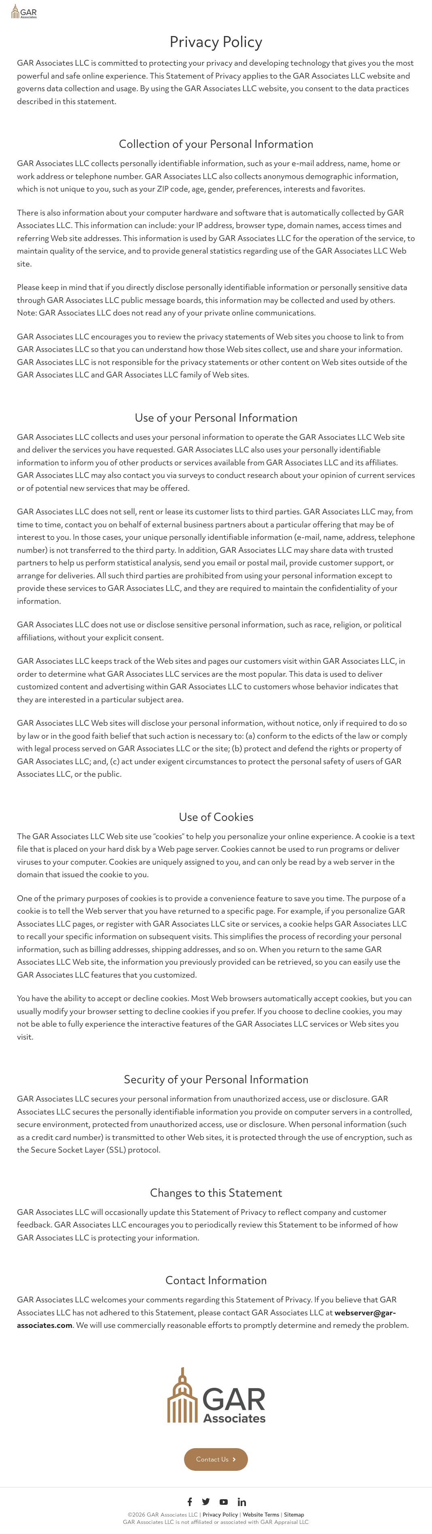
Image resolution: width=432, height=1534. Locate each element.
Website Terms (261, 1514)
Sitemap (294, 1514)
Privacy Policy (220, 1514)
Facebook (190, 1503)
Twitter (206, 1503)
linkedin (242, 1503)
